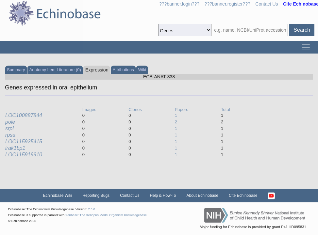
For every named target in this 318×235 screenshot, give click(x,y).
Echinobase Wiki (57, 195)
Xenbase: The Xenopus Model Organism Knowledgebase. (106, 215)
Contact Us (266, 4)
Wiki (142, 69)
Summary (16, 69)
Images (89, 109)
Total (225, 109)
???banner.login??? (179, 4)
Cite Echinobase (243, 195)
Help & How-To (163, 195)
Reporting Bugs (95, 195)
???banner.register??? (227, 4)
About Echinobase (202, 195)
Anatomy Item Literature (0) (55, 69)
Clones (135, 109)
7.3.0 (91, 209)
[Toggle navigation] (306, 47)
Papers (181, 109)
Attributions (123, 69)
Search (301, 30)
